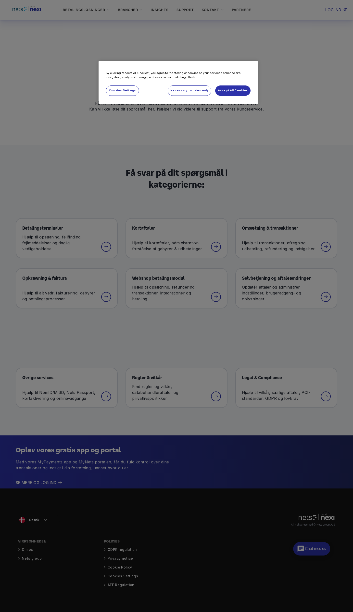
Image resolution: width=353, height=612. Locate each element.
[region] (178, 82)
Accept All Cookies (233, 90)
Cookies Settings (122, 90)
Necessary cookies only (189, 90)
